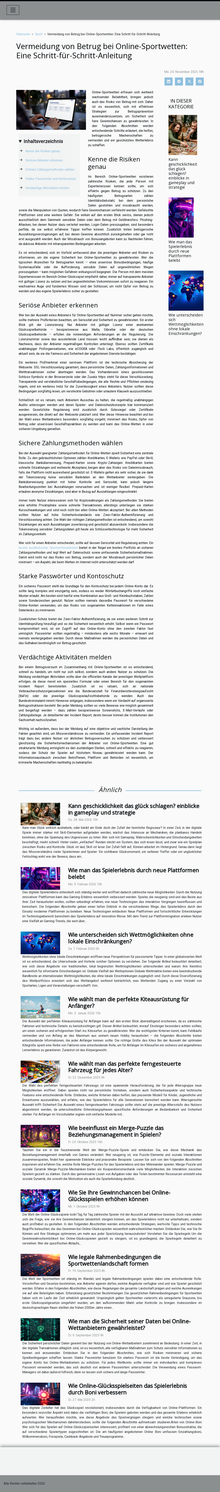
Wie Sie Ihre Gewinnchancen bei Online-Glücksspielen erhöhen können (119, 1196)
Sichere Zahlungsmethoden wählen (49, 169)
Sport (38, 34)
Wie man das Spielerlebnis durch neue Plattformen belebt (180, 251)
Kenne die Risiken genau (42, 151)
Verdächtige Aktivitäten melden (47, 188)
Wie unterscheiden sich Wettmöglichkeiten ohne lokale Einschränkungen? (186, 324)
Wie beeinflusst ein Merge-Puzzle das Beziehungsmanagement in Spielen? (116, 1131)
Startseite (23, 34)
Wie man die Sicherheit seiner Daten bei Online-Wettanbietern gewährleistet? (129, 1325)
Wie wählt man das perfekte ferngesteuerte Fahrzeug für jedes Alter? (124, 1067)
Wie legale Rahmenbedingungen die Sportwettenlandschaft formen (114, 1260)
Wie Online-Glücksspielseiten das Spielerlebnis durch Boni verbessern (127, 1389)
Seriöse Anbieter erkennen (44, 160)
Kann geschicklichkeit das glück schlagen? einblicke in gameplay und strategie (183, 173)
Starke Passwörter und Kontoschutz (50, 179)
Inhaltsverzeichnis (43, 141)
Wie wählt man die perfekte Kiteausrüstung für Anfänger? (128, 1002)
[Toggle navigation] (13, 10)
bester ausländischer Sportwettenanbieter (48, 548)
